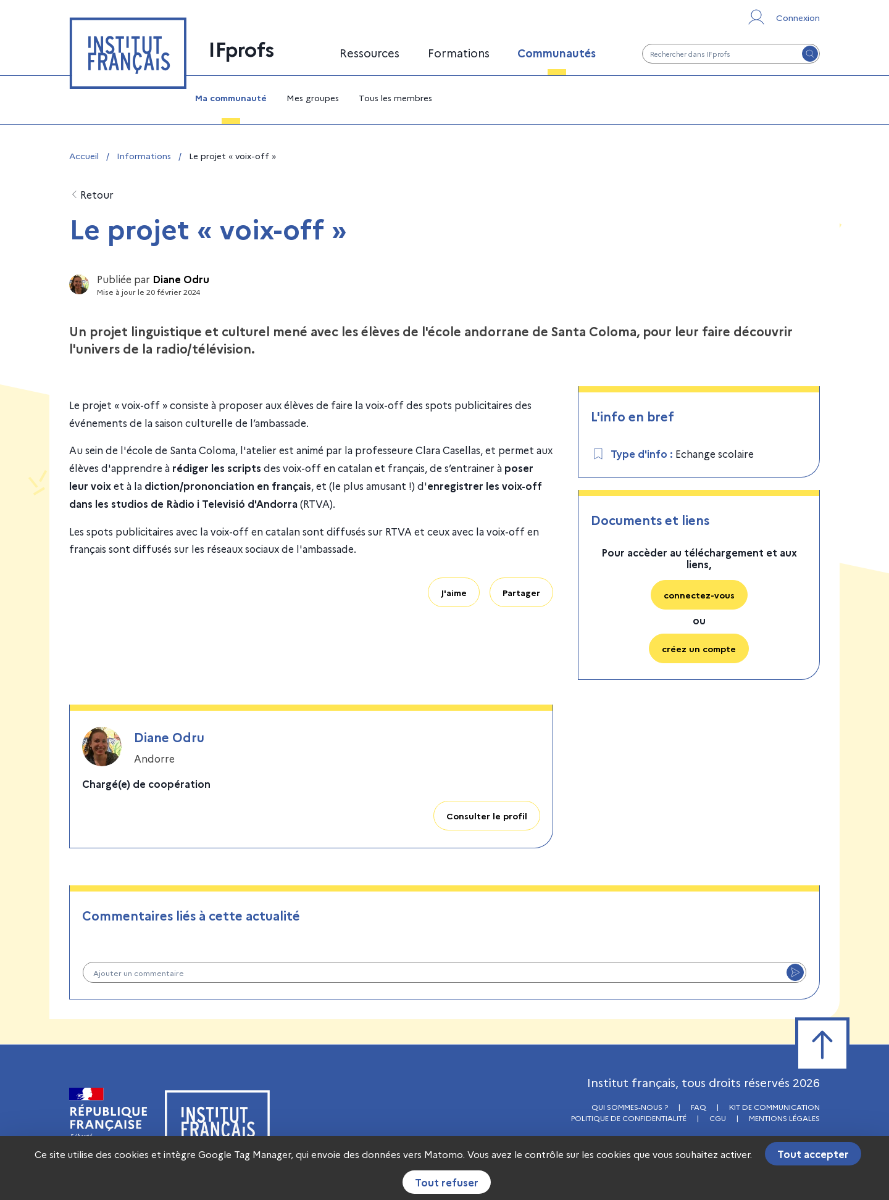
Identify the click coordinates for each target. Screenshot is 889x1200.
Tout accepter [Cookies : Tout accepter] (813, 1154)
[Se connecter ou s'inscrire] (783, 17)
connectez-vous (699, 595)
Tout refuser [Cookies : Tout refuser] (446, 1182)
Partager (521, 592)
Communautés (556, 52)
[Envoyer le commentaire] (795, 972)
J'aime (454, 592)
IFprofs (241, 48)
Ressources (369, 52)
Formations (459, 52)
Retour (91, 195)
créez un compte (699, 648)
